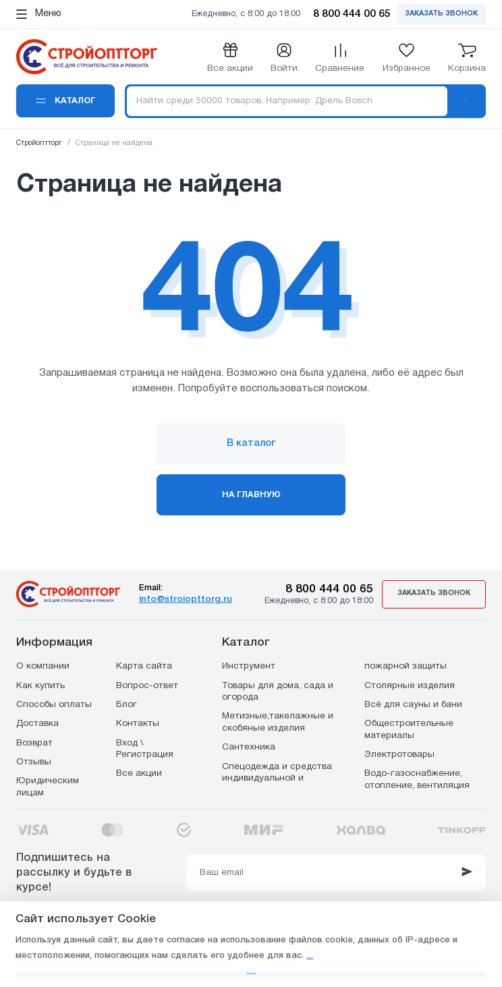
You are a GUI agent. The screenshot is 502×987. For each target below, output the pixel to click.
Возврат (34, 742)
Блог (126, 704)
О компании (42, 665)
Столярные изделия (409, 685)
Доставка (37, 722)
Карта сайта (144, 665)
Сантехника (248, 746)
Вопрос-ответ (147, 685)
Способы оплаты (54, 704)
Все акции (139, 772)
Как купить (40, 685)
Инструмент (248, 665)
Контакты (137, 722)
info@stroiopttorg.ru (190, 598)
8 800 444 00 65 (335, 588)
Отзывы (33, 761)
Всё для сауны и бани (413, 704)
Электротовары (399, 754)
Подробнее (364, 930)
